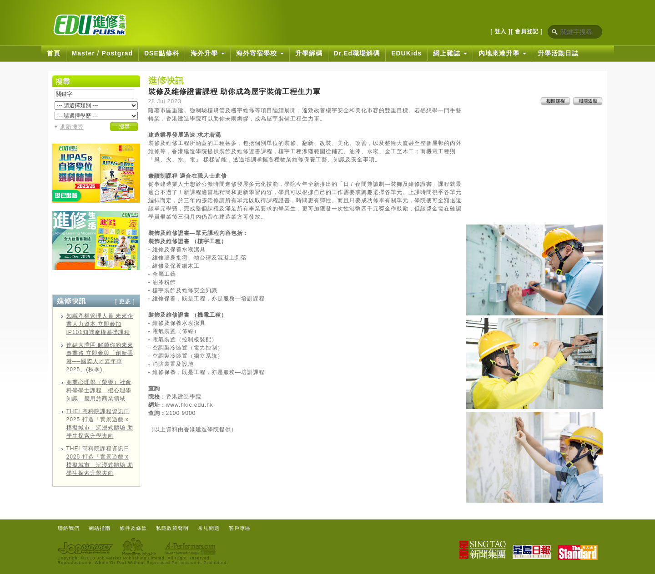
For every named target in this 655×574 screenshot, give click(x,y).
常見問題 (209, 528)
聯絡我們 (69, 528)
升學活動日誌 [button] (558, 53)
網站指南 (100, 528)
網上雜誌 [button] (450, 53)
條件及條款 (133, 528)
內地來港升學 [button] (502, 53)
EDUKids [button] (406, 53)
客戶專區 (240, 528)
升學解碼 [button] (308, 53)
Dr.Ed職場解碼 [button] (357, 53)
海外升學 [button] (208, 53)
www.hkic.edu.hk (189, 405)
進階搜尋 (72, 127)
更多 (125, 301)
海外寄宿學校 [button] (260, 53)
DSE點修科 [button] (161, 53)
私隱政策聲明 (172, 528)
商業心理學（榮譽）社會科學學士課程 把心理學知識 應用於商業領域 (98, 390)
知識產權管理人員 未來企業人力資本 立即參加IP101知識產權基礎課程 (99, 324)
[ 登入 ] (500, 31)
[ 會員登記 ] (527, 31)
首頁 (53, 53)
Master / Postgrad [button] (102, 53)
